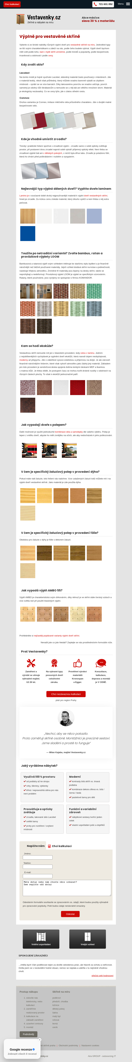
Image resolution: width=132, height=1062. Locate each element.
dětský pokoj (58, 1009)
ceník (55, 1027)
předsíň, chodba (60, 1001)
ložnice (55, 1005)
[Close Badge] (39, 1039)
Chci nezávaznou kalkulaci (66, 694)
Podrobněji (28, 1034)
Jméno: (27, 853)
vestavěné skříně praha (44, 1045)
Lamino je (24, 195)
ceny (50, 55)
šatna (55, 1012)
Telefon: (27, 863)
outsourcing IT (109, 1056)
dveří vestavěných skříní (95, 195)
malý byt (56, 1016)
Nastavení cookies (90, 1045)
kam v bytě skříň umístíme (52, 52)
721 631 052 (106, 4)
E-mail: (27, 872)
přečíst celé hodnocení (102, 975)
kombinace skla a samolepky (69, 432)
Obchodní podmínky (68, 1045)
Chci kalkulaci (62, 846)
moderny (23, 360)
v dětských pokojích (52, 153)
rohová (55, 1020)
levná (55, 1023)
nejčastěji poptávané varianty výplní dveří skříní (56, 635)
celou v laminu (87, 353)
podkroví (56, 998)
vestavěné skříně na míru (82, 44)
